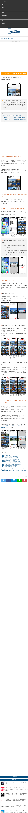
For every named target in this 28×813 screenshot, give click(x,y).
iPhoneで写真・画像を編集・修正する (9, 465)
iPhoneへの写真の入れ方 (6, 455)
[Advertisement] (14, 57)
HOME (3, 4)
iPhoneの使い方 (10, 38)
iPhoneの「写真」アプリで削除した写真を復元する (14, 117)
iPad (3, 12)
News (3, 7)
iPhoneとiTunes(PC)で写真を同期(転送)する (10, 456)
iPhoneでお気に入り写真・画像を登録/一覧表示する (12, 462)
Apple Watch (4, 15)
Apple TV (3, 23)
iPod (3, 18)
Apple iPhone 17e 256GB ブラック (17, 503)
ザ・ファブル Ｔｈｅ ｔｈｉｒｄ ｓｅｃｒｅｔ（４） (13, 540)
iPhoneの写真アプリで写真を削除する (9, 460)
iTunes (3, 20)
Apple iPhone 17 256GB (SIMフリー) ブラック (6, 503)
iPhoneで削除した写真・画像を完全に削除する (11, 461)
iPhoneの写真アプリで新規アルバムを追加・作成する (12, 457)
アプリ (3, 26)
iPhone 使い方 (14, 31)
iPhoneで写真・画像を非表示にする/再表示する (11, 464)
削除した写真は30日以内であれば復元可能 (12, 115)
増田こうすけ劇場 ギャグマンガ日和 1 (5, 539)
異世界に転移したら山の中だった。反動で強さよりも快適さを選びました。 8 (21, 541)
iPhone (3, 10)
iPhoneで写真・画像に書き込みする (8, 466)
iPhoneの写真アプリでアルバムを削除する (10, 459)
